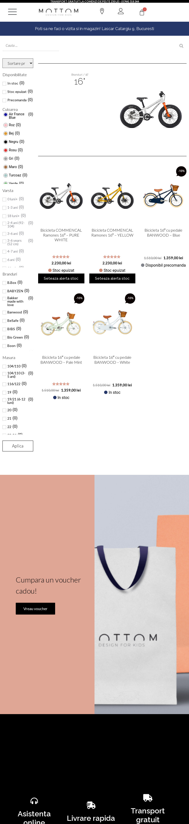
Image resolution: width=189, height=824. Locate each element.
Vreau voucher (33, 632)
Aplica (17, 445)
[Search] (181, 46)
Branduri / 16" (79, 74)
